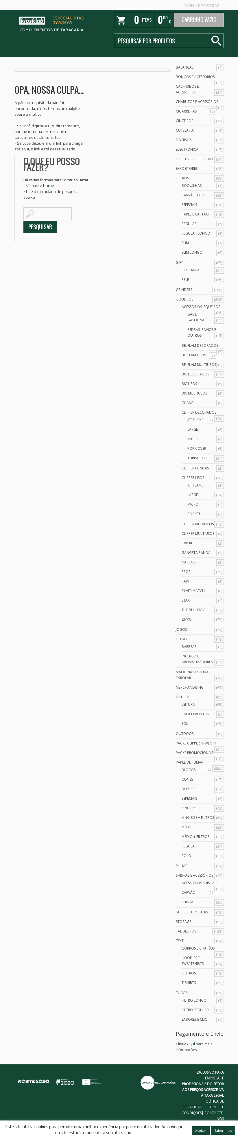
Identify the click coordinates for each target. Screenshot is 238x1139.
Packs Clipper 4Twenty (196, 743)
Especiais (189, 204)
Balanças (184, 67)
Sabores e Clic (194, 1019)
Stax (186, 600)
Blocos (188, 769)
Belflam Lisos (194, 355)
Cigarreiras (186, 111)
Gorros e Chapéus (198, 948)
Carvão (188, 892)
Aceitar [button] (200, 1130)
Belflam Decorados (200, 345)
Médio (187, 827)
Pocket (193, 513)
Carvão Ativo (194, 195)
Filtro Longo (194, 1000)
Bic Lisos (189, 383)
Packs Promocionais (194, 752)
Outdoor (185, 733)
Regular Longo (196, 233)
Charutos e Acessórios (197, 101)
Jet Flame (195, 419)
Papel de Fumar (189, 762)
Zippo (187, 619)
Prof (186, 571)
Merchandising (190, 687)
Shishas (188, 902)
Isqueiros (184, 299)
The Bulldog (193, 609)
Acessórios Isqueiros (201, 306)
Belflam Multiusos (199, 364)
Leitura (188, 704)
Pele (185, 279)
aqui (191, 1043)
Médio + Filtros (195, 836)
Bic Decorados (195, 374)
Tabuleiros (186, 931)
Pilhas (181, 865)
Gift (179, 262)
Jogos (181, 629)
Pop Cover (196, 448)
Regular (189, 223)
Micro (192, 438)
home (48, 185)
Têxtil (181, 940)
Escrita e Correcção (194, 158)
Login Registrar (200, 5)
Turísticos (196, 458)
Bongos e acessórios (195, 76)
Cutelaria (185, 130)
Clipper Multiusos (198, 533)
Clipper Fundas (195, 468)
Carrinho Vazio (199, 20)
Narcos (188, 562)
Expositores (187, 168)
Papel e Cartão (195, 214)
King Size (189, 808)
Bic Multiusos (194, 393)
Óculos (183, 696)
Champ (188, 402)
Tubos (181, 992)
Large (192, 429)
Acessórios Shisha (198, 882)
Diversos (183, 139)
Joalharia (191, 270)
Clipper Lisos (193, 477)
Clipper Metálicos (198, 523)
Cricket (188, 543)
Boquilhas (192, 185)
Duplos (188, 788)
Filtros (182, 178)
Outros (189, 973)
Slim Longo (192, 252)
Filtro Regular (195, 1009)
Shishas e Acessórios (194, 875)
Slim (185, 242)
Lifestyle (183, 639)
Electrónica (187, 149)
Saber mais (223, 1130)
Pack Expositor (195, 714)
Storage (183, 921)
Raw (185, 581)
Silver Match (193, 590)
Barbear (189, 646)
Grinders (184, 289)
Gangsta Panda (196, 552)
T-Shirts (189, 982)
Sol (185, 723)
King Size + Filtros (198, 817)
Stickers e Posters (192, 912)
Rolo (186, 855)
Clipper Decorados (199, 412)
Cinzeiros (184, 120)
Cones (187, 779)
